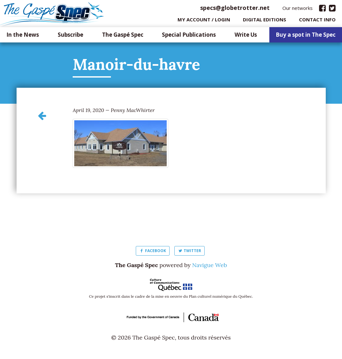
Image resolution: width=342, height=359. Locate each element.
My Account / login (204, 21)
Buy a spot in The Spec (306, 37)
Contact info (317, 21)
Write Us (246, 37)
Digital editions (264, 21)
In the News (22, 37)
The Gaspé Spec (122, 37)
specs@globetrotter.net (235, 9)
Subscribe (70, 37)
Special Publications (189, 37)
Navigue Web (209, 266)
